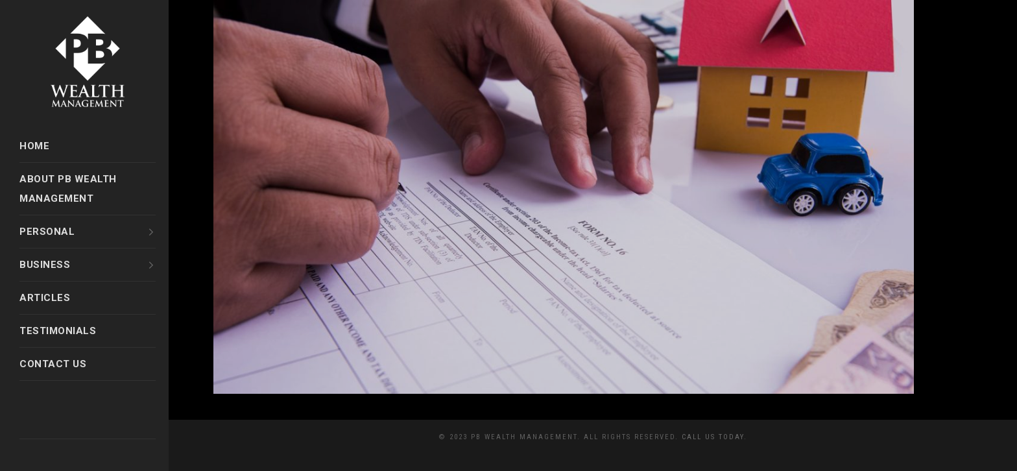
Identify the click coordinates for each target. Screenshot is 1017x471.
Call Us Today (713, 437)
